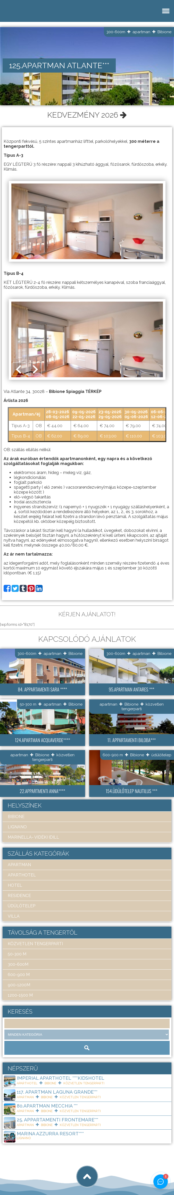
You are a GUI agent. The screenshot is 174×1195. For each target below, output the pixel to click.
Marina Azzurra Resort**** (50, 1133)
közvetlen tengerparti (35, 943)
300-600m (115, 32)
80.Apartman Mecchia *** (47, 1106)
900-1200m (19, 984)
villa (14, 916)
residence (19, 895)
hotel (15, 885)
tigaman (68, 1172)
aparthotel (22, 875)
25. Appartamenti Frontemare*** (57, 1119)
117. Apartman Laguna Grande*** (57, 1092)
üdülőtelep (161, 755)
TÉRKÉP (93, 391)
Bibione (164, 32)
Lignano (17, 826)
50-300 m (28, 704)
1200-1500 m (20, 995)
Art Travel (40, 1172)
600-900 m (113, 755)
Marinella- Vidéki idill (33, 837)
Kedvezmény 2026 (87, 114)
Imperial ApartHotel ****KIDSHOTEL (60, 1078)
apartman (141, 32)
